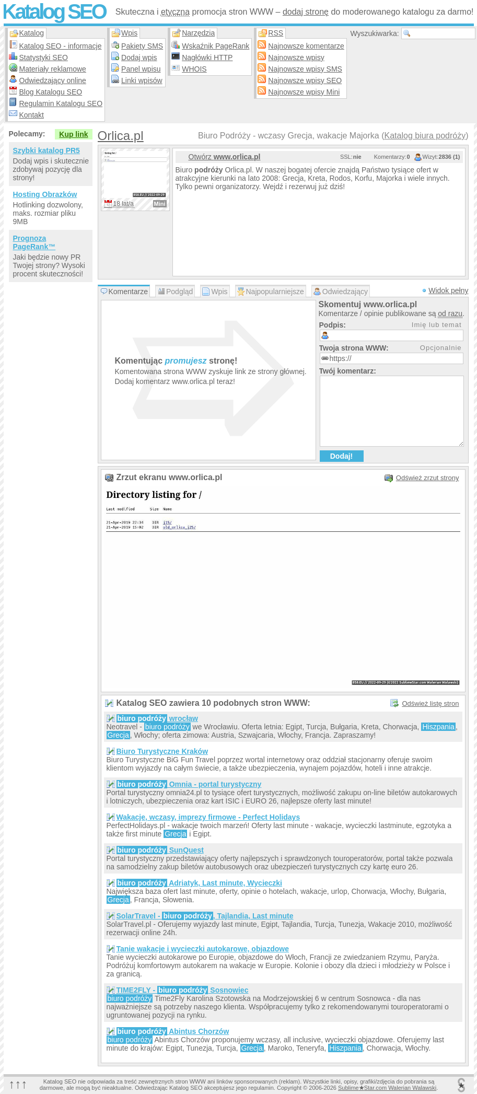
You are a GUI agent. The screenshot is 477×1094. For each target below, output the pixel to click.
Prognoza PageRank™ (34, 242)
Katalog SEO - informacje (60, 46)
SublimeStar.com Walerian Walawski (387, 1088)
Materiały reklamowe (52, 69)
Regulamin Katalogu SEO (61, 103)
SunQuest (160, 850)
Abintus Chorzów (173, 1031)
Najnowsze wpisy (296, 57)
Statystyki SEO (43, 57)
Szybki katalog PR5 (46, 150)
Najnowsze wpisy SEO (305, 80)
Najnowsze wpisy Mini (304, 92)
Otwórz (225, 157)
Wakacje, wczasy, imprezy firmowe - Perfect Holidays (208, 817)
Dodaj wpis (139, 57)
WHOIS (194, 69)
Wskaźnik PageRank (215, 46)
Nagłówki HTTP (207, 57)
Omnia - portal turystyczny (189, 784)
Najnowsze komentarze (306, 46)
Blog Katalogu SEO (51, 92)
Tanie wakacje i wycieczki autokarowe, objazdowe (203, 949)
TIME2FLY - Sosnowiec (183, 990)
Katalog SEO (54, 11)
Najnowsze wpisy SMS (305, 69)
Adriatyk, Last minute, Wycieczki (200, 883)
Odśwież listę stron (430, 703)
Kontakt (31, 115)
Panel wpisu (141, 69)
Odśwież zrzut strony (427, 478)
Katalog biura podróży (425, 135)
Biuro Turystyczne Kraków (162, 751)
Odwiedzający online (52, 80)
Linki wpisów (141, 80)
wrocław (157, 718)
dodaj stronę (306, 11)
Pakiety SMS (142, 46)
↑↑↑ (18, 1084)
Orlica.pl (121, 136)
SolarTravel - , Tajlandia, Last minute (205, 916)
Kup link (73, 134)
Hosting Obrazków (45, 194)
